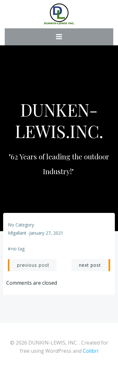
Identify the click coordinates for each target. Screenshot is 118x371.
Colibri (90, 350)
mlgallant (17, 233)
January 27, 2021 (46, 233)
